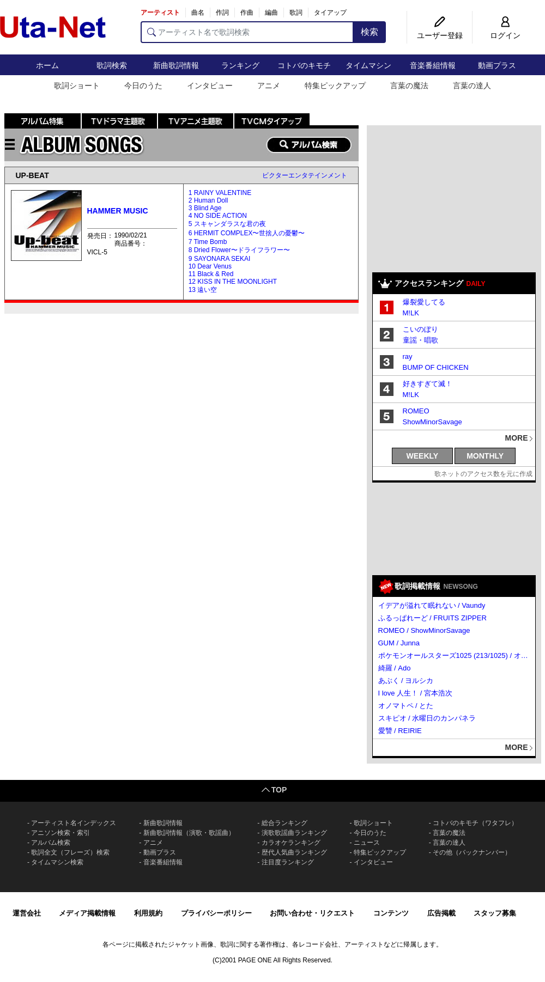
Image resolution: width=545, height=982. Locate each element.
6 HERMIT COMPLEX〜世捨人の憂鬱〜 (247, 233)
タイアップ (330, 12)
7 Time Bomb (208, 242)
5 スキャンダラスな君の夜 (227, 224)
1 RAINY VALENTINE (220, 193)
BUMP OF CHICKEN (436, 367)
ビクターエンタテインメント (304, 175)
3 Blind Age (205, 208)
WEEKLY (423, 456)
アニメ (268, 85)
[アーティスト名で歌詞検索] (247, 32)
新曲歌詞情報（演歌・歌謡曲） (189, 833)
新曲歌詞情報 (176, 65)
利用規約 (148, 913)
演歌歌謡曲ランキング (294, 833)
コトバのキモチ (304, 65)
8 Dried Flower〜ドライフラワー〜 (239, 250)
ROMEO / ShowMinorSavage (424, 630)
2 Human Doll (208, 200)
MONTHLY (485, 456)
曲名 (197, 12)
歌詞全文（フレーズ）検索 (70, 852)
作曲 (246, 12)
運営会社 (27, 913)
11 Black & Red (211, 274)
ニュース (367, 842)
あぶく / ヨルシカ (406, 680)
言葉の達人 (472, 85)
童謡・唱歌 (420, 340)
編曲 (271, 12)
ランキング (240, 65)
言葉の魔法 (409, 85)
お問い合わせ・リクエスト (312, 913)
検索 (369, 31)
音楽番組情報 (433, 65)
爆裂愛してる (424, 302)
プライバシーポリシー (216, 913)
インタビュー (210, 85)
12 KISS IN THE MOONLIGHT (233, 281)
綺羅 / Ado (394, 668)
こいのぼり (420, 329)
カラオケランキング (291, 842)
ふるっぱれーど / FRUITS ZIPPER (432, 618)
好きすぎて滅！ (427, 384)
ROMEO (416, 411)
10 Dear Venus (210, 266)
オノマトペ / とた (406, 706)
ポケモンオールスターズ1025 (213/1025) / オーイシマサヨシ (454, 655)
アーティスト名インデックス (73, 823)
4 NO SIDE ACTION (218, 215)
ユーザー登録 (440, 35)
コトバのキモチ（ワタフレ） (475, 823)
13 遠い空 (203, 290)
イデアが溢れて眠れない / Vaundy (432, 605)
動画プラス (497, 65)
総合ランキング (284, 823)
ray (408, 356)
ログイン (505, 35)
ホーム (47, 65)
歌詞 (295, 12)
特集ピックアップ (335, 85)
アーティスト (160, 12)
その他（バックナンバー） (472, 852)
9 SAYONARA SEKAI (220, 259)
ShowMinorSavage (432, 422)
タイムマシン (368, 65)
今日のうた (143, 85)
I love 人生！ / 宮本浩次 (415, 693)
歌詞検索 (111, 65)
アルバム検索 (50, 842)
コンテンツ (391, 913)
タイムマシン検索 (57, 862)
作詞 (222, 12)
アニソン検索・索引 (60, 833)
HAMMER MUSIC (117, 210)
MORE (516, 438)
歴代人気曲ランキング (294, 852)
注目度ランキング (288, 862)
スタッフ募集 (495, 913)
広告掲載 (441, 913)
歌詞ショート (77, 85)
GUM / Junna (399, 643)
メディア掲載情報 (87, 913)
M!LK (411, 313)
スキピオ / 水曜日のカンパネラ (427, 718)
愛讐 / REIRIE (400, 731)
